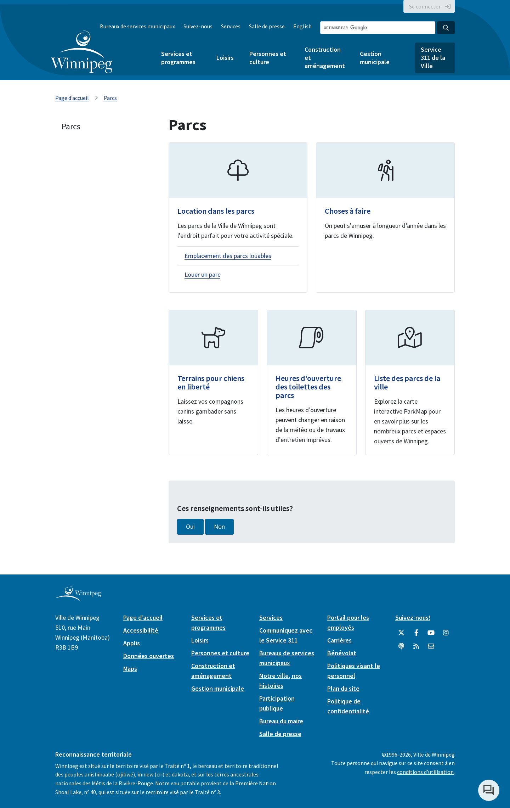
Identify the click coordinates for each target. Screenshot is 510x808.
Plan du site (343, 688)
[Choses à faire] (385, 217)
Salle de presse (267, 26)
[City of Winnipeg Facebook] (416, 633)
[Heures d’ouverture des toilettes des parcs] (311, 382)
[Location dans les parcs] (238, 217)
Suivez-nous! (412, 617)
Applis (131, 643)
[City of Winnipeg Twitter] (401, 633)
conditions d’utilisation (425, 771)
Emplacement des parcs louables (228, 256)
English (302, 26)
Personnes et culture (267, 58)
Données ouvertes (148, 656)
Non (219, 527)
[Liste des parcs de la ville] (410, 382)
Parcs (110, 97)
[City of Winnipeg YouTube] (431, 633)
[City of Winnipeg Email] (431, 646)
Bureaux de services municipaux (137, 26)
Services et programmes (178, 58)
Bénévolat (341, 653)
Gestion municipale (375, 58)
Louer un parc (202, 274)
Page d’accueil (72, 97)
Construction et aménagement (324, 57)
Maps (130, 668)
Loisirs (225, 58)
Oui (190, 527)
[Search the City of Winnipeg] (377, 27)
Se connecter (425, 6)
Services (230, 26)
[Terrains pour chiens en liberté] (213, 382)
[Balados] (401, 646)
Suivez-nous (197, 26)
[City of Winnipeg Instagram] (446, 633)
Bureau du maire (281, 721)
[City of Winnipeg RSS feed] (416, 646)
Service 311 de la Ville (433, 57)
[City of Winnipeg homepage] (78, 598)
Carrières (339, 640)
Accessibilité (140, 630)
